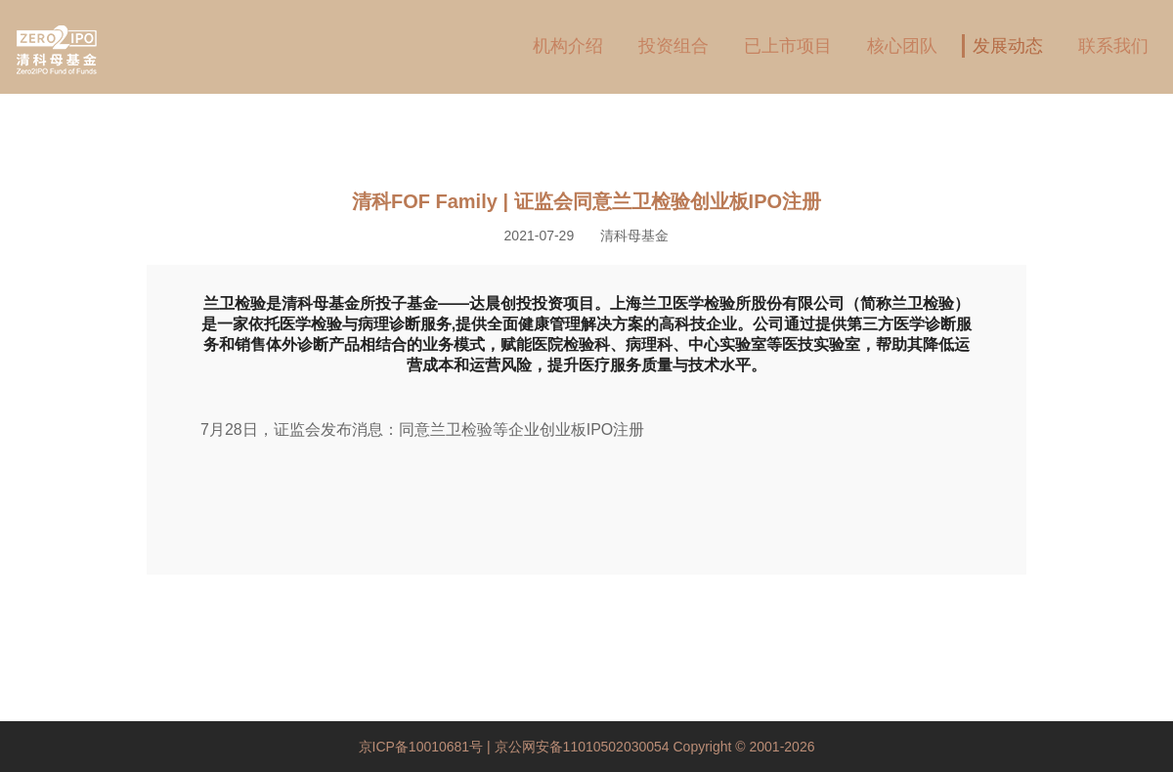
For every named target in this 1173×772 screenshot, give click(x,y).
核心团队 (902, 46)
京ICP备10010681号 (423, 746)
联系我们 (1113, 46)
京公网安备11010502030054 (582, 746)
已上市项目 (788, 46)
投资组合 (673, 46)
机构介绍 (568, 46)
